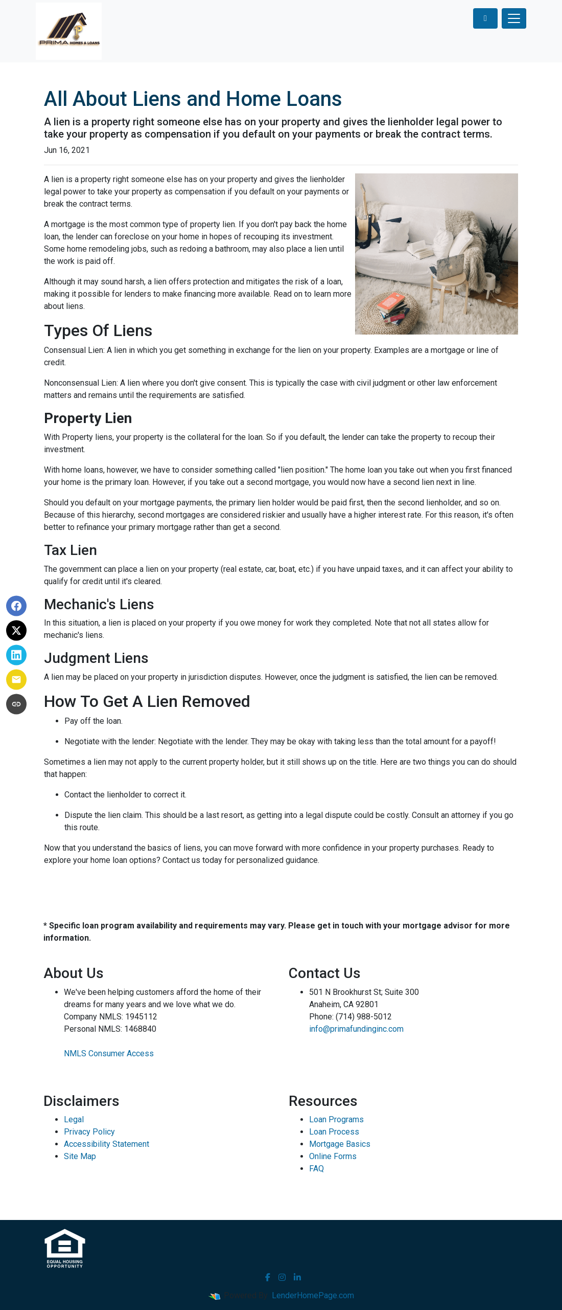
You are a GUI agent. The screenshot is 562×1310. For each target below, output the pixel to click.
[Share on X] (16, 630)
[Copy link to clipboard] (16, 704)
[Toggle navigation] (514, 18)
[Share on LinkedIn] (16, 655)
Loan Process (334, 1132)
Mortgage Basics (339, 1144)
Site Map (80, 1156)
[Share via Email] (16, 680)
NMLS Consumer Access (109, 1053)
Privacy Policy (89, 1132)
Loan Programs (336, 1119)
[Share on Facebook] (16, 606)
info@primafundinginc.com (356, 1029)
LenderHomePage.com (313, 1295)
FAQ (316, 1168)
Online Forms (333, 1156)
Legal (74, 1119)
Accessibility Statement (106, 1144)
